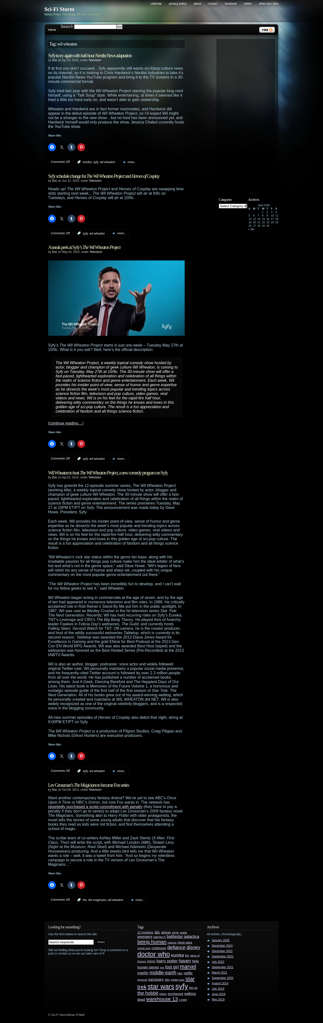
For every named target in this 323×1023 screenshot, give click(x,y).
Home (52, 30)
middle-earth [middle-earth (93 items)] (163, 972)
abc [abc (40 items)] (157, 932)
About (197, 3)
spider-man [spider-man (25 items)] (177, 979)
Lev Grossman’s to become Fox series (88, 785)
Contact (213, 3)
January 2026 (221, 940)
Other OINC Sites (269, 3)
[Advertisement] (248, 114)
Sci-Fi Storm (59, 9)
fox (85, 900)
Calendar (156, 3)
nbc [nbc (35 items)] (180, 973)
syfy (95, 162)
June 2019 (218, 994)
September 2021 (222, 967)
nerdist (87, 162)
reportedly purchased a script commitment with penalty (95, 807)
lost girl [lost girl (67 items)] (172, 967)
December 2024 (222, 945)
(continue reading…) (65, 423)
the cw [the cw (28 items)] (193, 987)
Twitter (248, 3)
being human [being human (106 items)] (152, 941)
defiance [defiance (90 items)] (176, 947)
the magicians (97, 900)
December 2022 (222, 951)
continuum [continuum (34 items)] (158, 948)
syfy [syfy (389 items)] (181, 986)
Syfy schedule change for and (103, 176)
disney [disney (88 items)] (193, 947)
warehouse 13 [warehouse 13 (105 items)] (162, 999)
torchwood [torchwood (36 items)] (175, 994)
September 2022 (222, 956)
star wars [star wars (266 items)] (161, 986)
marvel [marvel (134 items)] (188, 967)
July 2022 (218, 962)
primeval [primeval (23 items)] (142, 979)
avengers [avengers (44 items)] (144, 937)
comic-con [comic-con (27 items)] (143, 948)
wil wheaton (107, 162)
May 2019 (218, 999)
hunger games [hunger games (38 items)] (148, 967)
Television (94, 60)
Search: (67, 26)
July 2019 (218, 988)
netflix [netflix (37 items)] (188, 973)
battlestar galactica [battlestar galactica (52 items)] (183, 936)
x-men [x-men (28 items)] (183, 999)
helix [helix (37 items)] (195, 961)
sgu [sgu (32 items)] (167, 979)
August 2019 (220, 983)
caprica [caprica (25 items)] (172, 942)
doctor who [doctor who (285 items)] (153, 954)
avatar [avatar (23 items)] (183, 932)
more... (132, 162)
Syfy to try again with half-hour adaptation (89, 55)
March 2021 (219, 972)
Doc (54, 60)
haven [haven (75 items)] (185, 960)
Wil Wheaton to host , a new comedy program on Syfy (108, 472)
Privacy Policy (178, 3)
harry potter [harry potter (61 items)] (167, 961)
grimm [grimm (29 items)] (151, 961)
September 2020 (222, 978)
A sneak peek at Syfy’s (84, 247)
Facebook (231, 3)
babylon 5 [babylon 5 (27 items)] (159, 936)
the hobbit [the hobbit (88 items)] (147, 993)
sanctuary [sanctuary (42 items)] (156, 979)
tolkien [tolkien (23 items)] (163, 993)
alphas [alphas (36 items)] (166, 932)
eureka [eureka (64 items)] (177, 955)
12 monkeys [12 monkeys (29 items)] (145, 932)
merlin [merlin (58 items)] (142, 973)
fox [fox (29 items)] (187, 955)
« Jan (251, 229)
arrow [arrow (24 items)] (175, 932)
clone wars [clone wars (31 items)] (184, 942)
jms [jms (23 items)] (162, 967)
